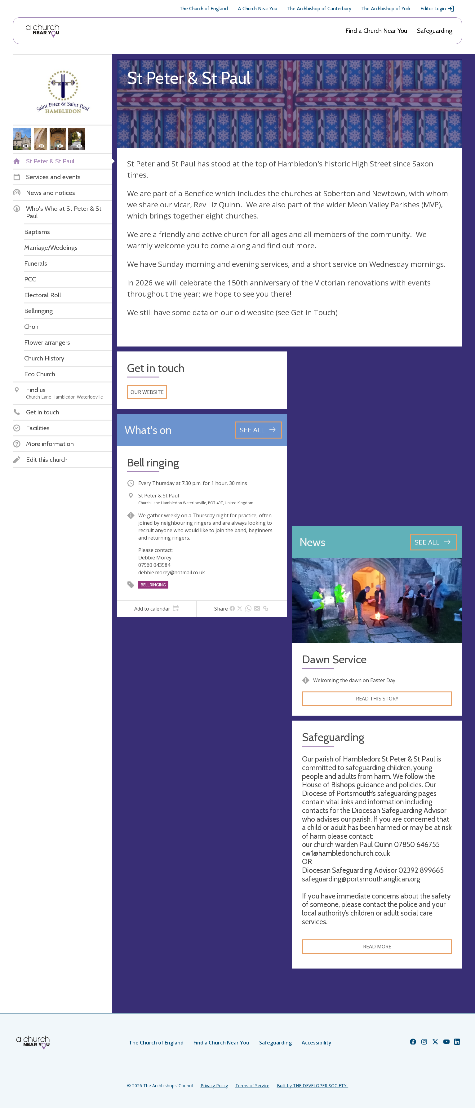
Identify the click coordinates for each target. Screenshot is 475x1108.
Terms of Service (252, 1085)
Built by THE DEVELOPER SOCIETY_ (312, 1085)
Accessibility (316, 1042)
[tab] (156, 609)
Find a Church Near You (376, 30)
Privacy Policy (214, 1085)
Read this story (377, 698)
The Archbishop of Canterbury (319, 8)
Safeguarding (434, 30)
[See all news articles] (433, 542)
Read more (377, 946)
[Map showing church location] (377, 436)
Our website (147, 392)
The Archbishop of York (386, 8)
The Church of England (204, 8)
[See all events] (258, 430)
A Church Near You (257, 8)
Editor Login (437, 8)
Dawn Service (334, 659)
